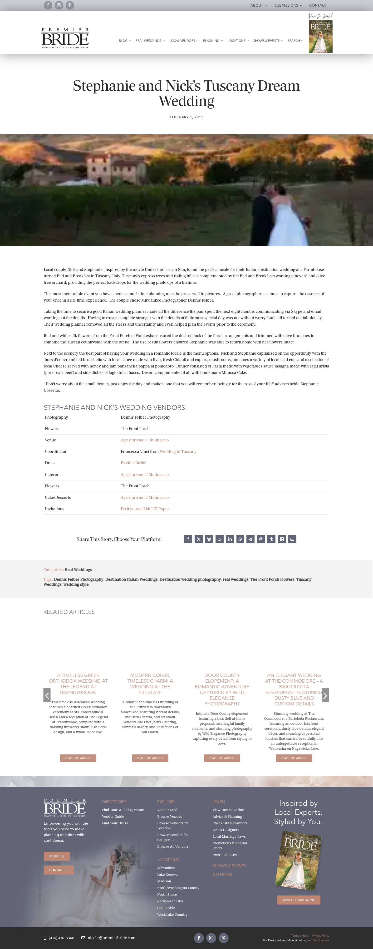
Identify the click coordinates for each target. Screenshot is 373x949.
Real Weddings (74, 569)
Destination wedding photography (185, 579)
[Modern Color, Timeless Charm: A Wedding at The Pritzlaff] (146, 758)
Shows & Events (229, 865)
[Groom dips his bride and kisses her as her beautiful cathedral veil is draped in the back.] (74, 623)
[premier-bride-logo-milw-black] (65, 29)
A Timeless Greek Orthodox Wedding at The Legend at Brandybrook (73, 683)
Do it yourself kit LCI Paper (145, 508)
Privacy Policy (320, 935)
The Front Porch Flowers (268, 579)
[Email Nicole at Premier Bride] (108, 938)
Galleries (222, 874)
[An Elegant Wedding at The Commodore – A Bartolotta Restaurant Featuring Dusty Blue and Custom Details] (290, 758)
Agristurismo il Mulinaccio (145, 440)
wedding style (71, 584)
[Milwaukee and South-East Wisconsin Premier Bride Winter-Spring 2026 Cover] (321, 22)
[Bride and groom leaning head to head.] (146, 623)
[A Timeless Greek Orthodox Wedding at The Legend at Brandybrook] (74, 758)
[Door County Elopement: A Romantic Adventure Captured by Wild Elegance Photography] (218, 758)
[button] (42, 695)
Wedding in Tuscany (178, 451)
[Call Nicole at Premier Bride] (59, 938)
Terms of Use (299, 935)
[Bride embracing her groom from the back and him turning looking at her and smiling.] (290, 623)
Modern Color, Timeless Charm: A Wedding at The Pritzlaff (146, 683)
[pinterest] (70, 5)
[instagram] (59, 5)
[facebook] (48, 5)
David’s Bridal (134, 462)
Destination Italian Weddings (127, 579)
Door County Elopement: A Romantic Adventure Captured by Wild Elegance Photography (218, 689)
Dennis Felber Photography (74, 579)
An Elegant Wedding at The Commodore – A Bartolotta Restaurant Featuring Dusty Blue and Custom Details (290, 689)
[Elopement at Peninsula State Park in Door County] (218, 623)
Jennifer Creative (318, 940)
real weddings (231, 579)
